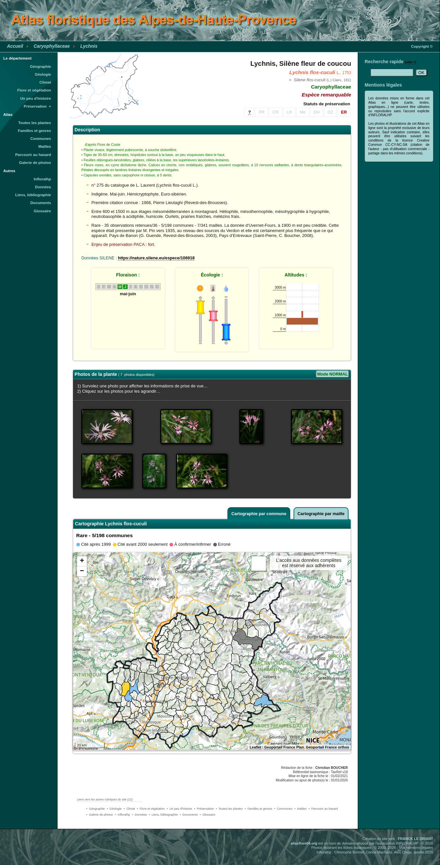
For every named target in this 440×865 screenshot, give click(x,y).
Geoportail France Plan (284, 747)
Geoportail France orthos (327, 747)
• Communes (283, 808)
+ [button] (82, 561)
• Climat (129, 808)
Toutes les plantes (34, 123)
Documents (40, 203)
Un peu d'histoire (35, 98)
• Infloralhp (122, 814)
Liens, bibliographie (33, 195)
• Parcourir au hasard (323, 808)
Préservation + (37, 106)
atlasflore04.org (304, 843)
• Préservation (204, 808)
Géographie (40, 66)
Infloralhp (42, 179)
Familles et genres (34, 131)
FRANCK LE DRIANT (415, 839)
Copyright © (422, 46)
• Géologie (114, 808)
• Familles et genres (258, 808)
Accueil (15, 46)
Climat (45, 82)
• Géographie (95, 808)
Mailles (45, 146)
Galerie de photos (35, 163)
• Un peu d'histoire (179, 808)
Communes (40, 139)
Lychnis (88, 46)
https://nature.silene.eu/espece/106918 (156, 257)
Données (43, 187)
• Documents (189, 814)
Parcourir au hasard (33, 155)
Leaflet (255, 747)
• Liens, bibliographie (163, 814)
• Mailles (301, 808)
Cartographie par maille (321, 513)
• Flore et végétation (151, 808)
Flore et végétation (34, 90)
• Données (139, 814)
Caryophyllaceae (52, 46)
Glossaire (42, 211)
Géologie (43, 74)
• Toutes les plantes (229, 808)
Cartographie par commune (258, 513)
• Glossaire (207, 814)
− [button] (82, 571)
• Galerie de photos (99, 814)
